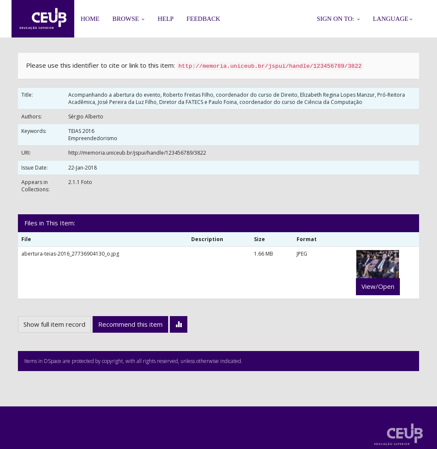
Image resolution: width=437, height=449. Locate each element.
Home (90, 18)
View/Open (377, 286)
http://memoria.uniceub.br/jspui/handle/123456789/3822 (137, 152)
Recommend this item (130, 324)
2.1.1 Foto (80, 182)
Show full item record (54, 324)
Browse (128, 18)
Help (165, 18)
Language (393, 18)
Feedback (203, 18)
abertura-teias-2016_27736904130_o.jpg (70, 253)
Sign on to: (338, 18)
